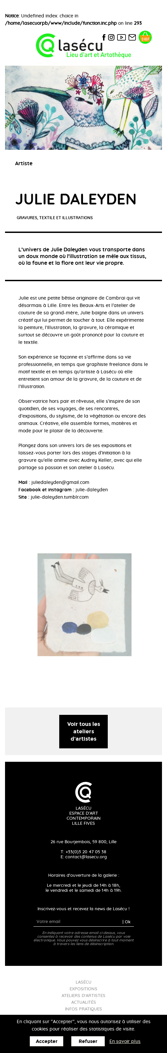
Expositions (83, 989)
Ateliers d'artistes (83, 996)
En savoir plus (125, 1041)
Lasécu (83, 982)
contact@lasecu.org (86, 857)
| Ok (126, 922)
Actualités (83, 1002)
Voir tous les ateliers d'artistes (83, 731)
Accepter (47, 1041)
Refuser (88, 1041)
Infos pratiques (83, 1009)
